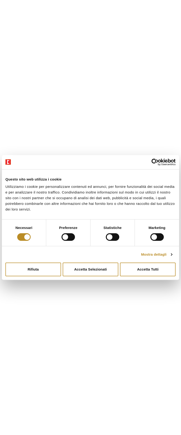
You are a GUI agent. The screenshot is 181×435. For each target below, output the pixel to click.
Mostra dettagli (153, 254)
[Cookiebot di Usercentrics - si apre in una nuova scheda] (155, 162)
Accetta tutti (148, 269)
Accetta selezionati (90, 269)
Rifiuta (33, 269)
